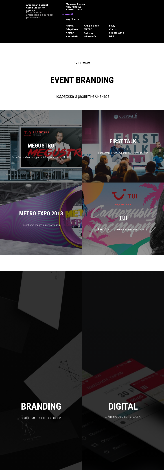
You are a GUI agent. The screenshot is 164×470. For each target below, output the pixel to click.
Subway (88, 33)
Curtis (113, 29)
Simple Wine (116, 32)
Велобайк (72, 36)
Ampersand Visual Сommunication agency (37, 7)
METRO (88, 29)
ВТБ (111, 36)
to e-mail (66, 14)
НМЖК (70, 25)
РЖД (112, 25)
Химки (70, 32)
